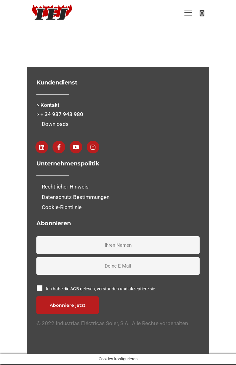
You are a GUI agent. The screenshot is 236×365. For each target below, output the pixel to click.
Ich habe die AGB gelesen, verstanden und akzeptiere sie (100, 288)
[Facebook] (59, 147)
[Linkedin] (41, 147)
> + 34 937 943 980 (59, 114)
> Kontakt (47, 105)
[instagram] (93, 147)
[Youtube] (76, 147)
